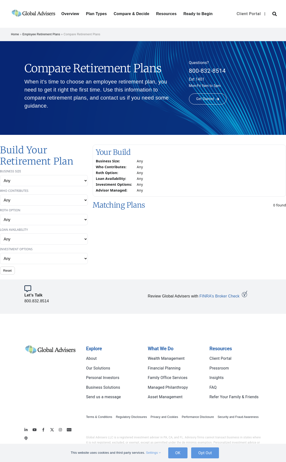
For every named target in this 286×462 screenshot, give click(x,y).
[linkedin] (26, 430)
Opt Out (205, 453)
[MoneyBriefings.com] (69, 430)
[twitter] (52, 430)
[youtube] (34, 430)
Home (15, 34)
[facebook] (43, 430)
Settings (153, 452)
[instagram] (60, 430)
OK (178, 453)
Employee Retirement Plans (41, 34)
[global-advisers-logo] (33, 10)
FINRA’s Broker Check (219, 296)
